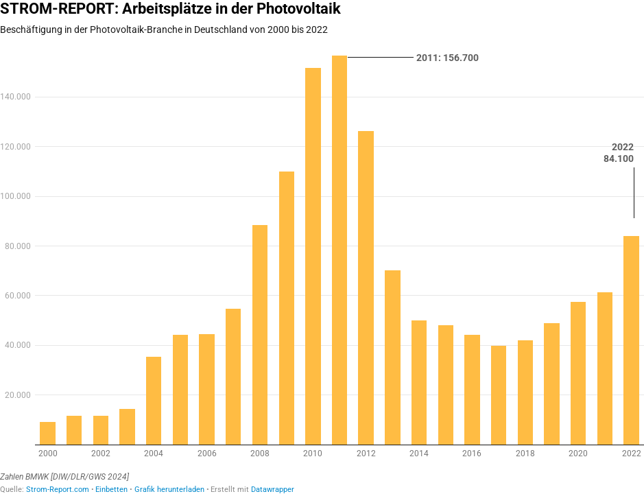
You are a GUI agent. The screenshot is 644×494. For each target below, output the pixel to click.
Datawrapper (272, 489)
